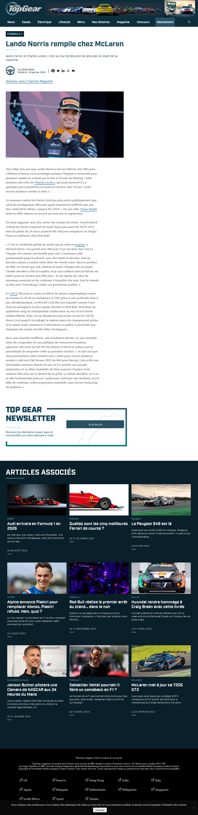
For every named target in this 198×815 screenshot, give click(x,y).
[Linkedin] (63, 71)
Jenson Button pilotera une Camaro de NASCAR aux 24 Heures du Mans (32, 690)
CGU (97, 757)
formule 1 (15, 34)
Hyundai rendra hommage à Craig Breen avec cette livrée (157, 604)
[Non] (193, 807)
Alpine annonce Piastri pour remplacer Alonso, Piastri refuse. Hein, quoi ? (32, 607)
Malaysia (62, 790)
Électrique (44, 22)
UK (25, 780)
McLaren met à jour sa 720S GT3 (157, 687)
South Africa (31, 799)
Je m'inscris (95, 424)
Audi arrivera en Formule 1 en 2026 (34, 526)
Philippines (129, 790)
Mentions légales (84, 757)
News (11, 22)
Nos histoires (101, 22)
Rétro (81, 22)
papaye (80, 244)
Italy (158, 780)
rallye (135, 597)
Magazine (123, 22)
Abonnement (165, 22)
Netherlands (97, 790)
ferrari (73, 519)
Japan (27, 790)
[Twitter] (58, 71)
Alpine (11, 597)
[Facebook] (53, 71)
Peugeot (136, 519)
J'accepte (99, 810)
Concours (143, 22)
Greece (61, 780)
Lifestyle (64, 22)
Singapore (162, 790)
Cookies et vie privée (111, 757)
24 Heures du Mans (17, 680)
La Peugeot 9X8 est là (151, 523)
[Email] (73, 71)
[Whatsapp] (68, 71)
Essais (26, 22)
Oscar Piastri (88, 209)
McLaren (136, 680)
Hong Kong (96, 780)
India (125, 780)
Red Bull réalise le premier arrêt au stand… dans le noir (98, 604)
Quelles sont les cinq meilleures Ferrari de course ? (98, 526)
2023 (13, 293)
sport (10, 519)
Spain (60, 799)
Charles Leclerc (44, 182)
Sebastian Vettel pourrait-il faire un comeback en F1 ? (94, 687)
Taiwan (93, 799)
